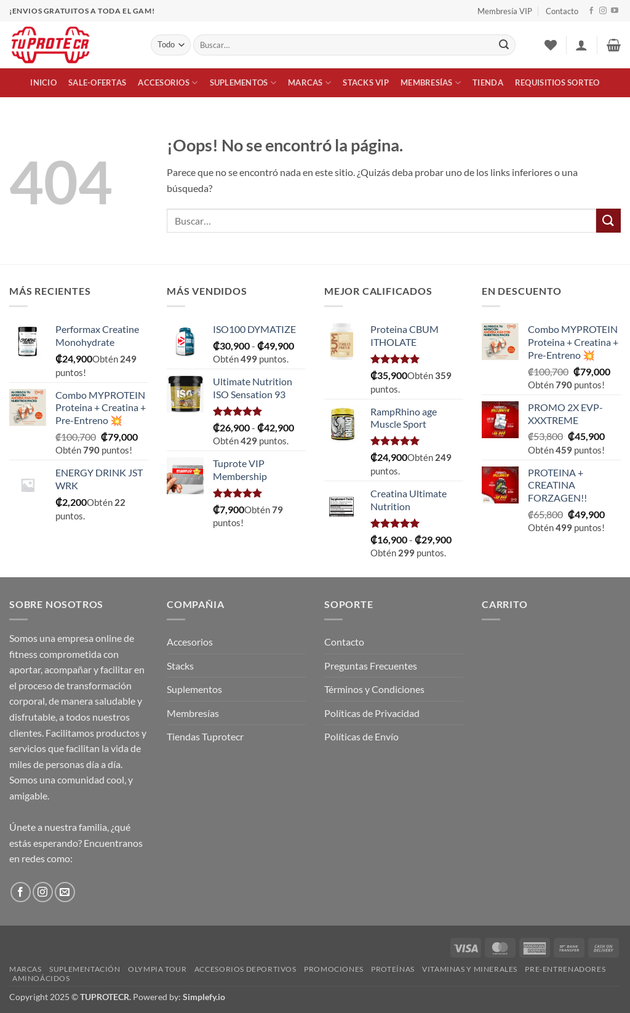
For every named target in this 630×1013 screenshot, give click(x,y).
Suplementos (243, 83)
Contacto (562, 11)
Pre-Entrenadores (565, 969)
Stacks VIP (366, 82)
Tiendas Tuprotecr (205, 736)
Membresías (431, 83)
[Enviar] (503, 44)
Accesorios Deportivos (245, 969)
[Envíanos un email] (65, 892)
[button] (581, 44)
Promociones (334, 969)
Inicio (43, 82)
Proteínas (393, 969)
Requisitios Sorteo (557, 82)
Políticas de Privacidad (372, 713)
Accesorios (167, 83)
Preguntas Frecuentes (370, 665)
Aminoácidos (41, 978)
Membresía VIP (504, 11)
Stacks (180, 665)
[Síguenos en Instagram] (603, 11)
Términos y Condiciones (374, 689)
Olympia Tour (157, 969)
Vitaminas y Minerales (469, 969)
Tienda (487, 82)
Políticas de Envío (361, 736)
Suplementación (85, 969)
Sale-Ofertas (97, 82)
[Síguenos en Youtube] (614, 11)
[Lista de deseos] (550, 44)
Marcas (309, 83)
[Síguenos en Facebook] (591, 11)
